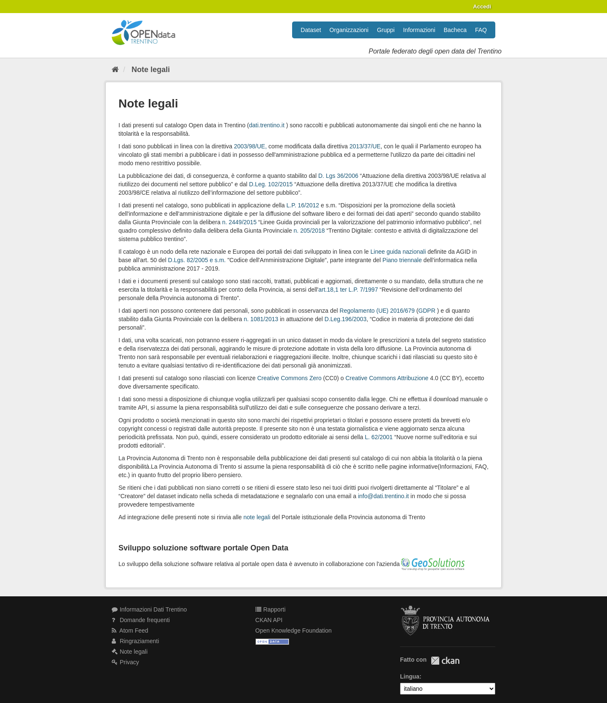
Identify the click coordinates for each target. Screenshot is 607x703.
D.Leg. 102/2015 (271, 184)
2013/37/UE (365, 146)
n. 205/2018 (310, 230)
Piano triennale (402, 260)
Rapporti (270, 609)
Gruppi (386, 30)
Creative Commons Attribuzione (386, 378)
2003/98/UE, (250, 146)
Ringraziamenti (135, 641)
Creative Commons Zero (289, 378)
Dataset (311, 30)
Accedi (482, 6)
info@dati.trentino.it (383, 496)
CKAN (445, 660)
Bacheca (455, 30)
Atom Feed (130, 630)
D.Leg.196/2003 (346, 319)
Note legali (151, 69)
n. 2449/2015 (240, 222)
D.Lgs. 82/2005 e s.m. (197, 260)
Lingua (409, 676)
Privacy (125, 662)
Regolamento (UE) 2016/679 (377, 310)
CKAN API (269, 620)
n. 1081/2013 (261, 319)
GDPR (427, 310)
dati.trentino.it (267, 125)
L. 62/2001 (378, 437)
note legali (257, 517)
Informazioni (419, 30)
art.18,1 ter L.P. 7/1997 (348, 289)
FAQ (481, 30)
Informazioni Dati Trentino (149, 609)
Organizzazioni (349, 30)
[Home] (115, 69)
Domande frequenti (141, 620)
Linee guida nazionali (398, 251)
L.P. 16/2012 (303, 205)
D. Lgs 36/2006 (338, 175)
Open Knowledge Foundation (293, 630)
